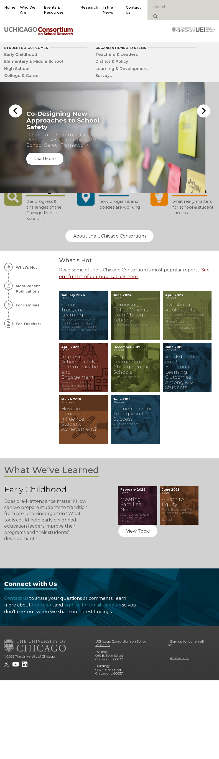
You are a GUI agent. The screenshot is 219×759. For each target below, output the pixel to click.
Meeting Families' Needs (131, 504)
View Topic (138, 531)
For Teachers (29, 324)
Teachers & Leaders (116, 54)
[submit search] (155, 16)
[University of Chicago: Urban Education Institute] (193, 29)
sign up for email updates (92, 605)
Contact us (16, 598)
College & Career (22, 75)
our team (42, 605)
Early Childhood (20, 54)
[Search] (179, 6)
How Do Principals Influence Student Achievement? (79, 419)
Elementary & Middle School (33, 61)
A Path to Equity (173, 502)
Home (10, 7)
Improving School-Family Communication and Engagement (80, 367)
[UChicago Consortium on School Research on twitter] (6, 664)
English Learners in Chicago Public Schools (131, 364)
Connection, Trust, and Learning (76, 309)
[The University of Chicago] (35, 646)
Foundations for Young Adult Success (132, 413)
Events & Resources (54, 9)
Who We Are (27, 9)
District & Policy (111, 61)
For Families (28, 305)
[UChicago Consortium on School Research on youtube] (15, 664)
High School (16, 68)
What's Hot (26, 267)
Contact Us (133, 9)
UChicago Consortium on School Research (121, 643)
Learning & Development (121, 68)
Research (89, 7)
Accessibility (179, 658)
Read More (45, 158)
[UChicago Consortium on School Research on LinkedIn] (24, 664)
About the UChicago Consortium (109, 236)
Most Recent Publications (28, 288)
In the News (108, 9)
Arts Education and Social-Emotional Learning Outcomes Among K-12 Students (183, 372)
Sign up (176, 641)
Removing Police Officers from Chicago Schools (130, 312)
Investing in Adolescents (180, 307)
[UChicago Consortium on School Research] (38, 31)
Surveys (103, 75)
